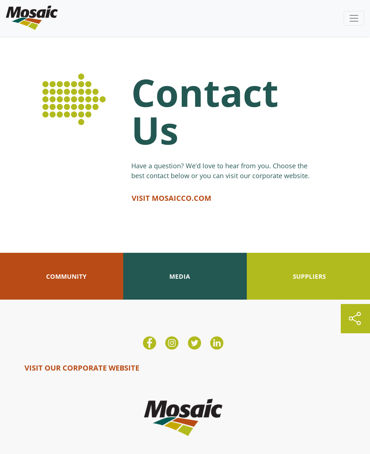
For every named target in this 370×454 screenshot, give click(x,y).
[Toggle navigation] (354, 18)
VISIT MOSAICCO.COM (171, 198)
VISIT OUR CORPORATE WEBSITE (81, 368)
